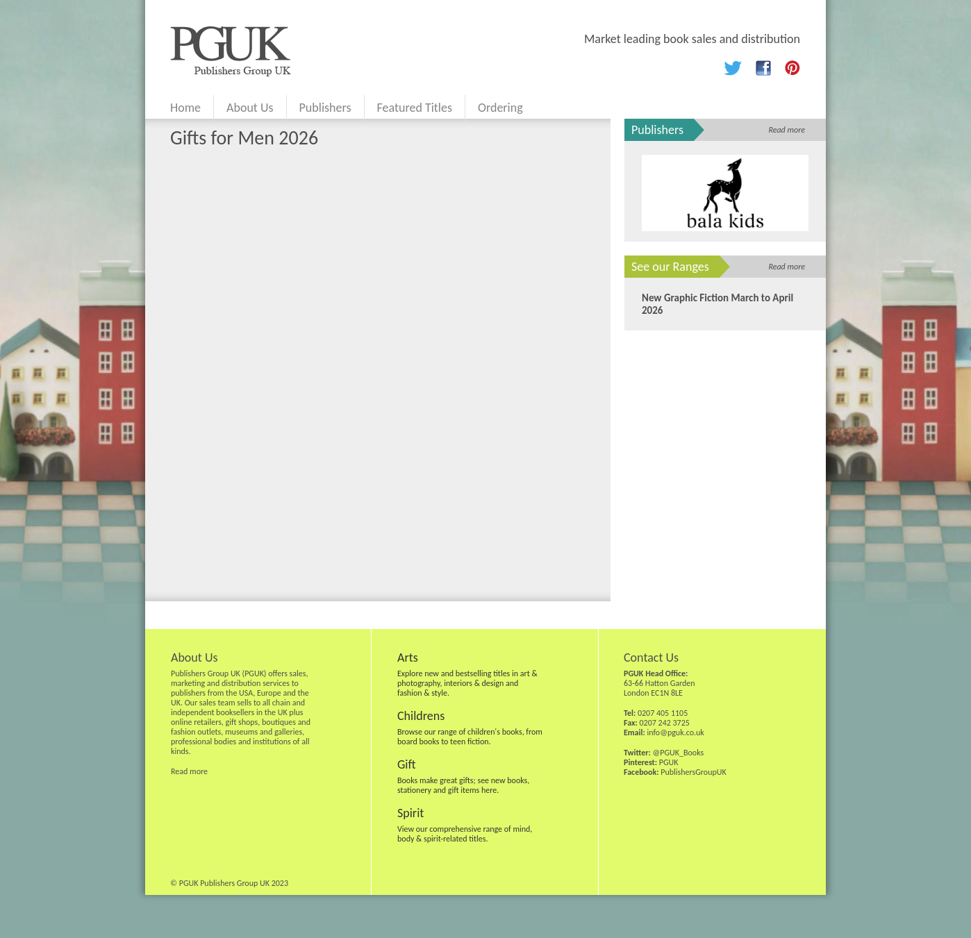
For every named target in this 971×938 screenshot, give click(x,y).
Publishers (325, 107)
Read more (786, 130)
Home (185, 107)
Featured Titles (414, 107)
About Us (250, 107)
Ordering (500, 107)
